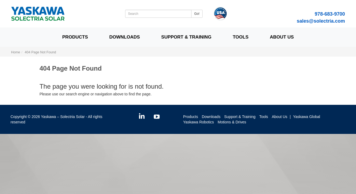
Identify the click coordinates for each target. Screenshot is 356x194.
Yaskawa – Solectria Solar (63, 117)
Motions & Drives (232, 122)
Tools (240, 37)
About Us (282, 37)
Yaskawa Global (306, 117)
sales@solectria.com (321, 21)
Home (15, 52)
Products (75, 37)
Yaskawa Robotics (198, 122)
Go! (196, 14)
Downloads (124, 37)
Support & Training (186, 37)
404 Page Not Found (40, 52)
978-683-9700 (330, 14)
